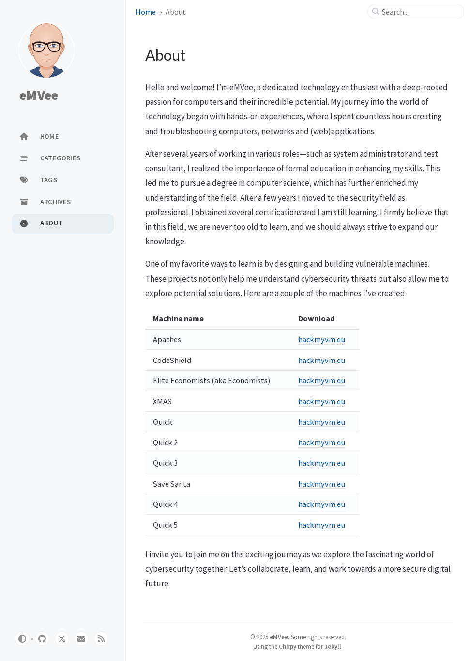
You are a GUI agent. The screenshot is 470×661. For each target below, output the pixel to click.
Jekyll (332, 646)
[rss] (101, 638)
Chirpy (287, 646)
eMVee (38, 95)
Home (146, 11)
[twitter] (62, 638)
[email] (81, 638)
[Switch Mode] (22, 638)
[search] (419, 11)
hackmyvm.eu (321, 339)
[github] (42, 638)
